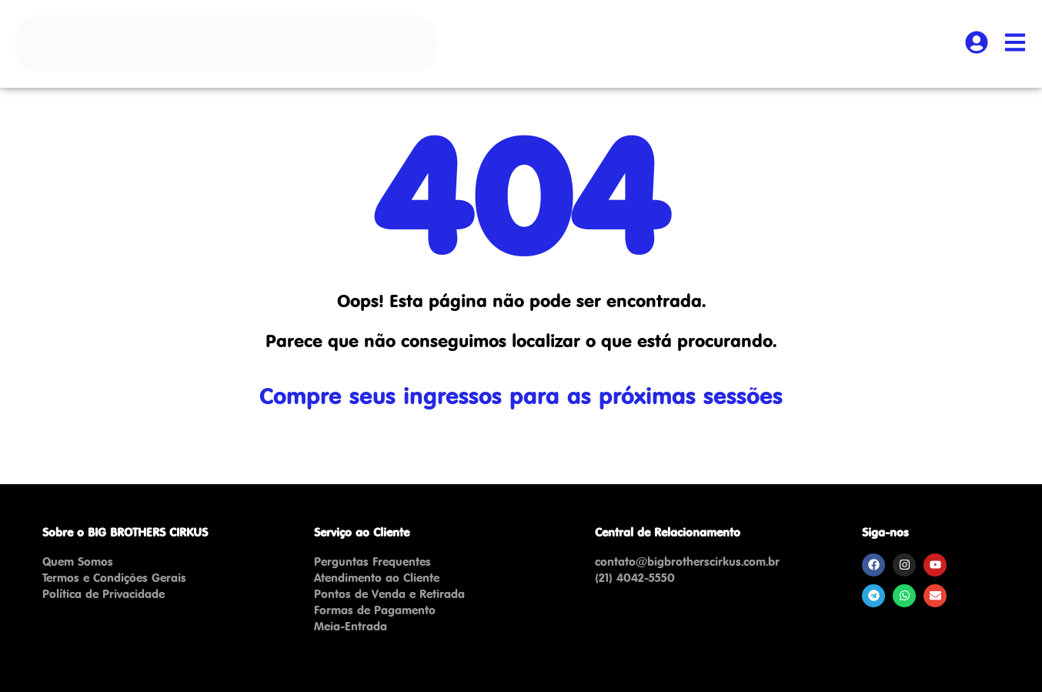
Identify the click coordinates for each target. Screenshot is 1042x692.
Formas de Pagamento (375, 610)
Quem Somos (77, 561)
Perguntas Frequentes (372, 561)
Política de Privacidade (103, 594)
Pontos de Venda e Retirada (389, 594)
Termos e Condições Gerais (114, 577)
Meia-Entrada (350, 626)
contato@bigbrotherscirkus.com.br (687, 561)
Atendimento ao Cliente (376, 577)
